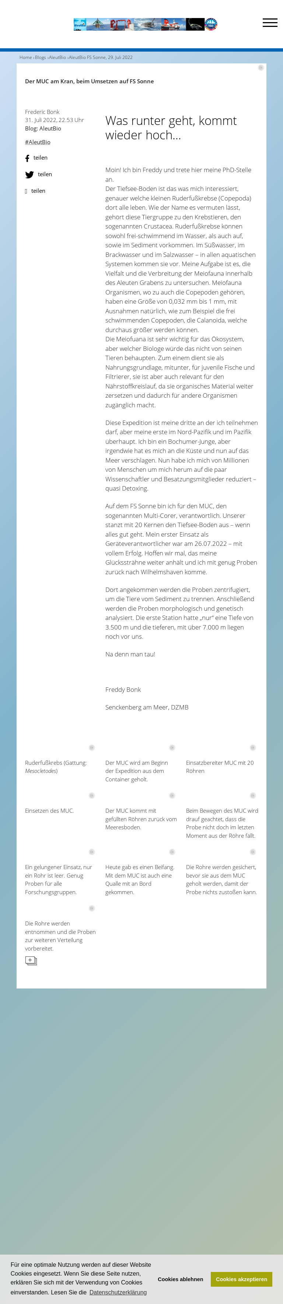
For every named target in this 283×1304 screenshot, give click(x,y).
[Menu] (270, 24)
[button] (61, 158)
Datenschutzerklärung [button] (118, 1292)
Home (26, 57)
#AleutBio (37, 142)
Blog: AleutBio (43, 128)
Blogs (40, 57)
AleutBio (57, 57)
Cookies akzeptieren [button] (241, 1279)
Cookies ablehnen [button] (180, 1279)
